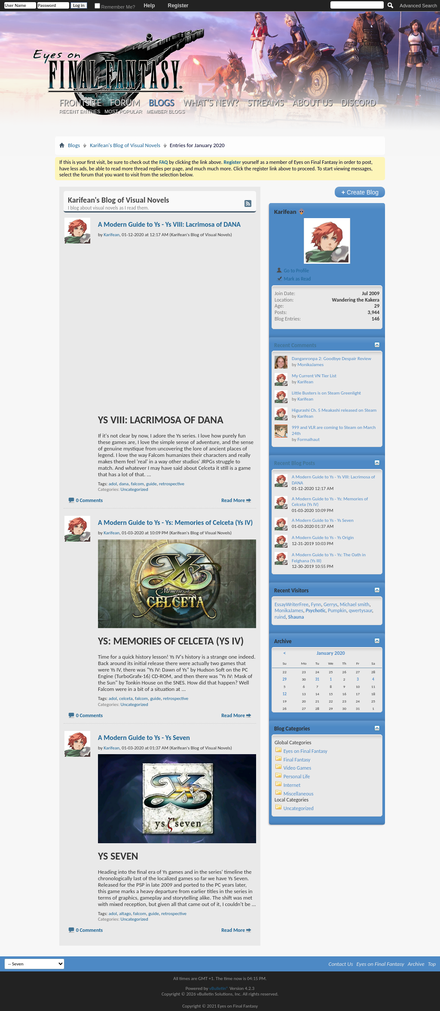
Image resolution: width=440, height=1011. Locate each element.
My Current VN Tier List (314, 376)
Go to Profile (292, 271)
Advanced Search (418, 5)
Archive (416, 964)
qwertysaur (360, 610)
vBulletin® (219, 988)
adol (113, 484)
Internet (292, 785)
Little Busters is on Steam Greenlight (326, 393)
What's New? (211, 102)
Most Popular (123, 111)
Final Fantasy (297, 760)
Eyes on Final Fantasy (305, 751)
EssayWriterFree (292, 604)
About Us (312, 102)
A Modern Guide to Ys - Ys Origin (323, 537)
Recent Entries (80, 111)
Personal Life (297, 777)
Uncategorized (134, 489)
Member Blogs (165, 111)
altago (125, 913)
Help (149, 6)
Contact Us (341, 964)
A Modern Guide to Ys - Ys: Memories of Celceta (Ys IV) (175, 522)
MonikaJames (310, 364)
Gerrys (330, 604)
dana (123, 484)
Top (432, 964)
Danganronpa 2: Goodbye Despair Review (331, 358)
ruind (280, 617)
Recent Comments (295, 345)
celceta (126, 698)
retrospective (171, 484)
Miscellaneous (299, 794)
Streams (265, 102)
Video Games (297, 768)
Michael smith (355, 604)
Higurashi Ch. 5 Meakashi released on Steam (334, 410)
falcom (137, 484)
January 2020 (331, 653)
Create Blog (360, 192)
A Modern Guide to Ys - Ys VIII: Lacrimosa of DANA (169, 224)
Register (178, 6)
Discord (358, 102)
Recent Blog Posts (294, 463)
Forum (125, 102)
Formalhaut (308, 439)
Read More (233, 500)
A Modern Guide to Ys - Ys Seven (144, 738)
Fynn (316, 604)
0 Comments (89, 500)
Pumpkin (337, 610)
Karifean (285, 212)
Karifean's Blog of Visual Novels (125, 145)
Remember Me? (115, 6)
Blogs (161, 102)
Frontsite (80, 102)
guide (151, 484)
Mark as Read (293, 279)
